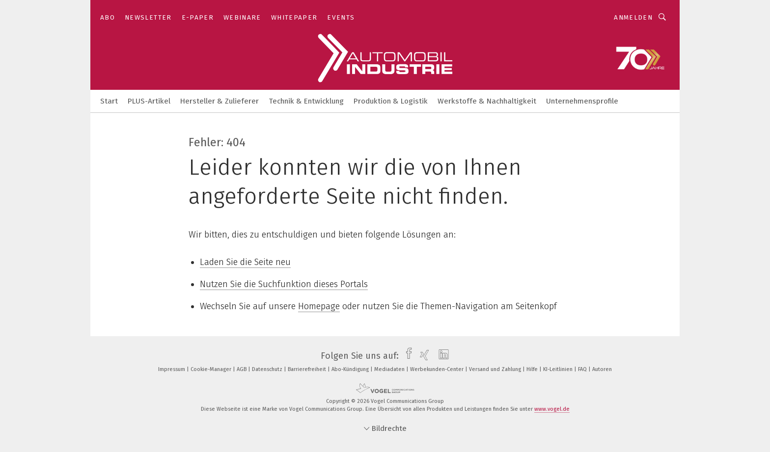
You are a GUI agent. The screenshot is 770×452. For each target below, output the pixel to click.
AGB (242, 369)
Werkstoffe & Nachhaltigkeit (487, 101)
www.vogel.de (552, 409)
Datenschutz (268, 369)
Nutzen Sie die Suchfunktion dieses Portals (284, 284)
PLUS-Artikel (149, 101)
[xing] (422, 355)
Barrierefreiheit (308, 369)
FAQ (583, 369)
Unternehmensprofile (582, 101)
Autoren (602, 369)
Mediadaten (390, 369)
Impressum (172, 369)
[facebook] (406, 355)
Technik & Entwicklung (306, 101)
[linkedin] (441, 355)
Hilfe (532, 369)
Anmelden (633, 17)
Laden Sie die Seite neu (245, 262)
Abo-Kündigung (350, 369)
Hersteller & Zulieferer (219, 101)
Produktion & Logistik (391, 101)
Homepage (319, 306)
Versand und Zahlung (495, 369)
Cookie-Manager (212, 369)
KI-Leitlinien (558, 369)
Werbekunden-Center (437, 369)
